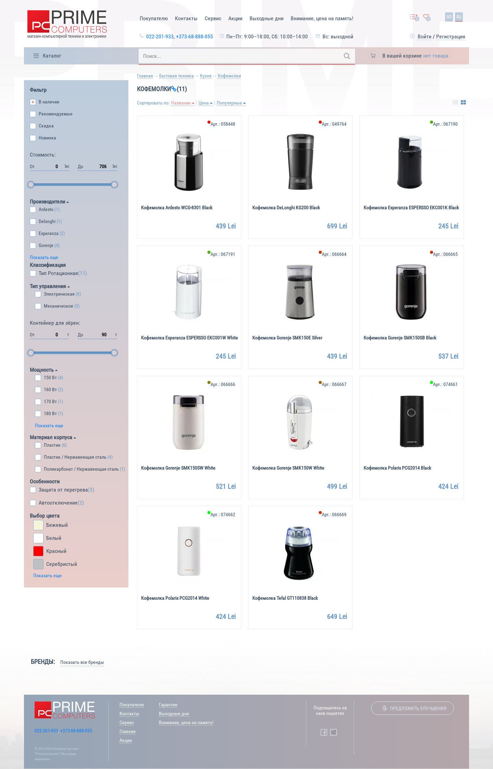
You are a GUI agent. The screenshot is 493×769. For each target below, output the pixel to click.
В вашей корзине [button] (415, 55)
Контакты (186, 18)
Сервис (213, 18)
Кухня (206, 75)
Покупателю (154, 18)
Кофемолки (229, 75)
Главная (145, 75)
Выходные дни (266, 18)
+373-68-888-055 (194, 36)
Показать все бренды (82, 662)
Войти (424, 36)
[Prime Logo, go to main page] (67, 25)
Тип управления (50, 286)
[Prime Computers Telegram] (333, 732)
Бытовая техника (176, 75)
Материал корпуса (53, 437)
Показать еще (44, 257)
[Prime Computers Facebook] (323, 732)
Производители (49, 201)
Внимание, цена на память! (322, 18)
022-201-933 (160, 36)
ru (459, 17)
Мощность (44, 370)
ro (449, 17)
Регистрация (450, 36)
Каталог (52, 55)
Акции (235, 18)
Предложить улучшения (418, 708)
